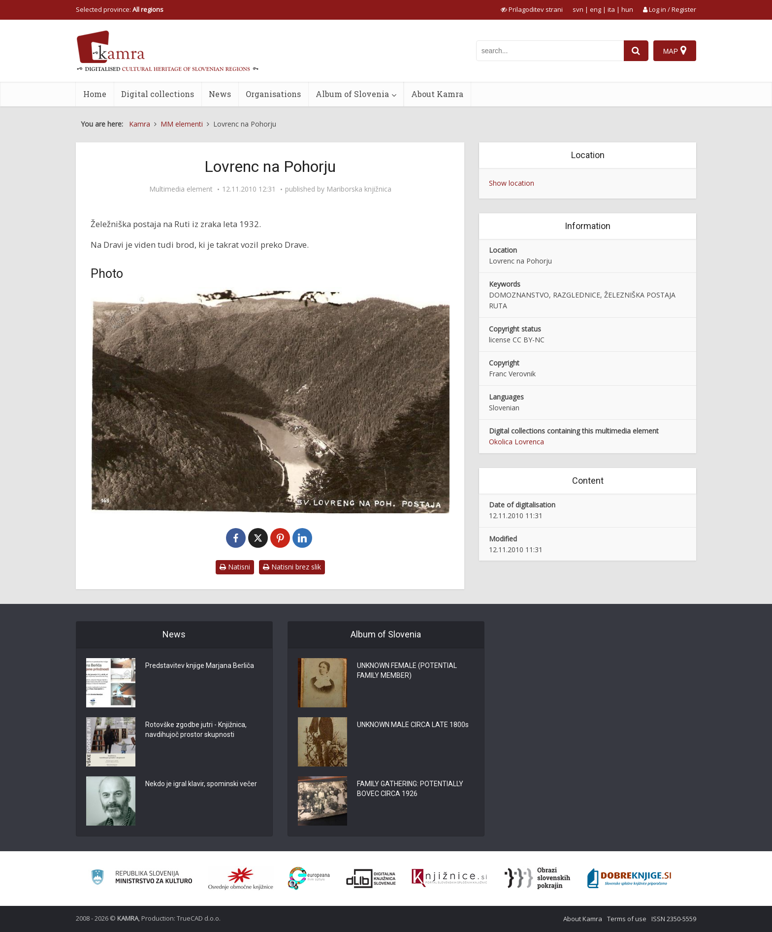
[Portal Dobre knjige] (629, 878)
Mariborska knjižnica (358, 189)
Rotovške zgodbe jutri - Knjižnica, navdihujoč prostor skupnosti (196, 729)
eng (595, 9)
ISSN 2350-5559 (673, 918)
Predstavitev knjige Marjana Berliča (199, 665)
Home (94, 94)
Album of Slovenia (352, 94)
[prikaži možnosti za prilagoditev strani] (532, 9)
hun (627, 9)
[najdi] (636, 50)
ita (611, 9)
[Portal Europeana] (309, 878)
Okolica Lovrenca (516, 441)
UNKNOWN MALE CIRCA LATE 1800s (413, 725)
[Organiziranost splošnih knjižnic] (241, 878)
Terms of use (626, 918)
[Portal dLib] (371, 878)
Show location (511, 183)
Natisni (235, 566)
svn (578, 9)
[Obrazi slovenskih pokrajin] (537, 878)
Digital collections (157, 94)
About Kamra (437, 94)
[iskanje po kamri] (550, 50)
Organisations (273, 94)
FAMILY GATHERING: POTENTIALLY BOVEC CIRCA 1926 (410, 789)
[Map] (674, 50)
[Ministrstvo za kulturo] (141, 878)
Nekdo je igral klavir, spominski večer (201, 784)
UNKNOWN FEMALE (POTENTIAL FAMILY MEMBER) (407, 670)
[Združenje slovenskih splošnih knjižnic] (449, 878)
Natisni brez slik (292, 566)
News (220, 94)
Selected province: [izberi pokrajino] (119, 9)
